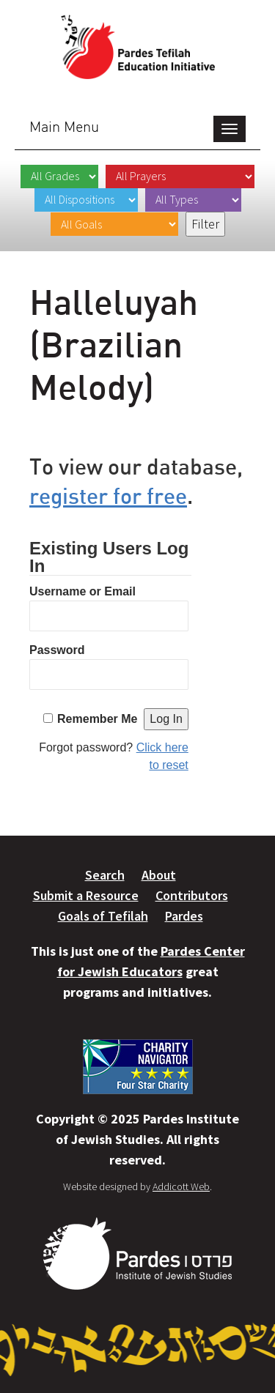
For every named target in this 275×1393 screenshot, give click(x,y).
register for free (108, 495)
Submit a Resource (86, 895)
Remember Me (97, 719)
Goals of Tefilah (103, 915)
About (159, 874)
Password (57, 650)
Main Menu (64, 126)
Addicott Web (181, 1186)
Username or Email (82, 591)
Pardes (184, 915)
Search (105, 874)
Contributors (191, 895)
